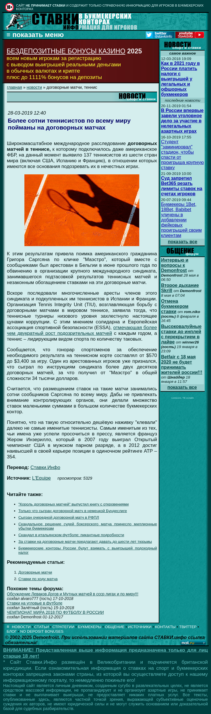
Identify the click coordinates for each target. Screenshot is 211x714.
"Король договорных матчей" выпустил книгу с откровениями (73, 504)
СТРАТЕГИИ (63, 627)
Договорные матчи (35, 572)
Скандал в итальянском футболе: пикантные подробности (71, 535)
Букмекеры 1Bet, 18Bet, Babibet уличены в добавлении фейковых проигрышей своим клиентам (181, 220)
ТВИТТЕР (188, 627)
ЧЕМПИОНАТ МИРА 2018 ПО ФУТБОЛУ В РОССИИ (55, 612)
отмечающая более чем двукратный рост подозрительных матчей (82, 330)
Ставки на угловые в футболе (34, 603)
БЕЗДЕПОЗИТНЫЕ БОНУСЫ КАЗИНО (66, 51)
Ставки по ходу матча (38, 579)
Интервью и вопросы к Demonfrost (174, 265)
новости (34, 87)
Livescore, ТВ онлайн (182, 398)
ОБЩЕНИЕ (115, 627)
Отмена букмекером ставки (174, 306)
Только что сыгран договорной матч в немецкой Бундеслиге (72, 511)
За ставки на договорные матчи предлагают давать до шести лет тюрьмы (85, 541)
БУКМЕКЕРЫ (89, 627)
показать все (183, 241)
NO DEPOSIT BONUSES (41, 631)
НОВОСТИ (21, 627)
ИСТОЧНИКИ (140, 627)
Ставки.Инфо (45, 467)
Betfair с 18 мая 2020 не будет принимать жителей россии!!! (181, 364)
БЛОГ (12, 631)
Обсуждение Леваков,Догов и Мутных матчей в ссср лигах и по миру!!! (72, 594)
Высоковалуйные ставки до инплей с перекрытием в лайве (181, 334)
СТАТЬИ (41, 627)
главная (14, 87)
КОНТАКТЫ (165, 627)
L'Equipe (41, 478)
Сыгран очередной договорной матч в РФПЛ (58, 517)
